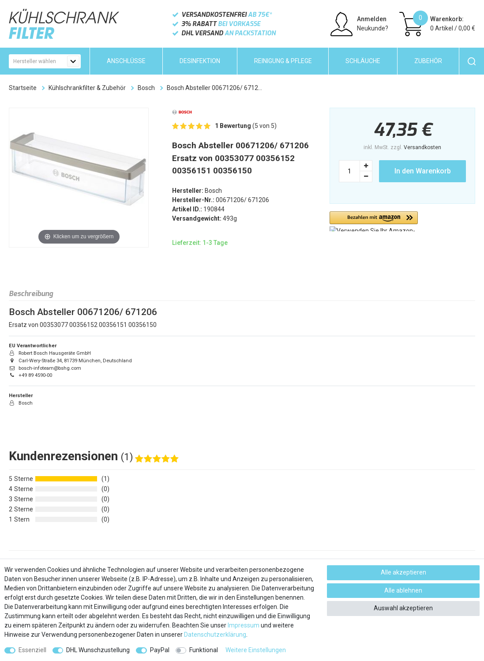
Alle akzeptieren (403, 572)
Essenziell (32, 649)
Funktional (203, 649)
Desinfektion (200, 60)
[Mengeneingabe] (349, 171)
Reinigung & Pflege (283, 60)
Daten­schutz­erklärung (215, 634)
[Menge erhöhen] (366, 165)
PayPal (159, 649)
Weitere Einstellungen (255, 649)
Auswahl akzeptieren (403, 608)
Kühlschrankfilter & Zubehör (87, 87)
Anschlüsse (126, 60)
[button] (374, 221)
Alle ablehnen (403, 590)
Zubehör (428, 60)
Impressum (243, 625)
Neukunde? (372, 28)
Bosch (146, 87)
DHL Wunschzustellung (98, 649)
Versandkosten (422, 147)
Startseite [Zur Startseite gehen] (23, 87)
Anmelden (371, 19)
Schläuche (362, 60)
